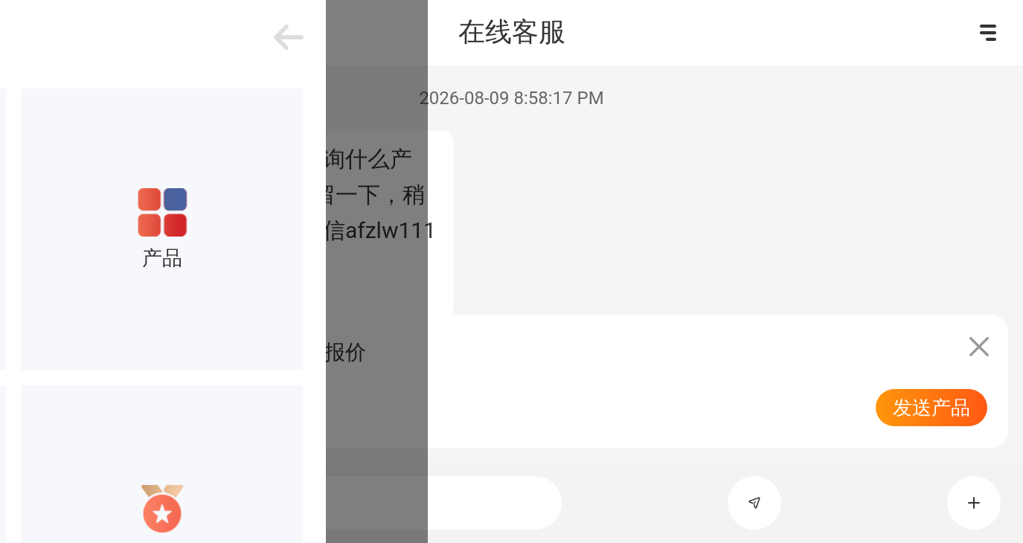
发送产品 (931, 407)
